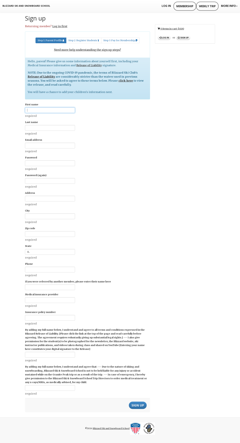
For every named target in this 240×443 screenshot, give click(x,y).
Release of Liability (89, 65)
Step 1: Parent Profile (51, 40)
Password (31, 157)
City (27, 210)
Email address (33, 139)
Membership (184, 6)
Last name (31, 122)
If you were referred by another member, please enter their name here (68, 281)
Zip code (30, 228)
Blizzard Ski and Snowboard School (26, 5)
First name (31, 104)
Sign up (183, 37)
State (28, 246)
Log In (166, 6)
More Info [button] (229, 6)
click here (125, 80)
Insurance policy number (40, 312)
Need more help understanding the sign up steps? (87, 49)
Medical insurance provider (41, 294)
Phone (29, 263)
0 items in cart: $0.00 (171, 28)
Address (30, 192)
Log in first (59, 26)
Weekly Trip (207, 6)
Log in (164, 37)
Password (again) (35, 175)
